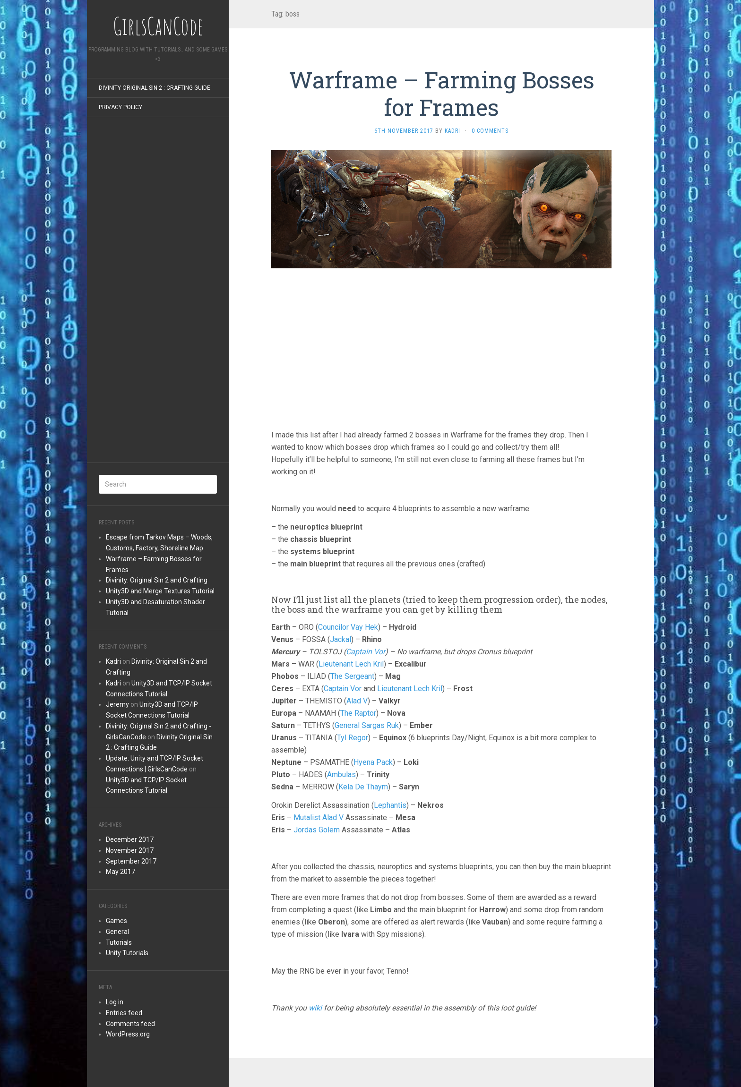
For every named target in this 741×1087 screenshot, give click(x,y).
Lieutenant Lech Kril (351, 663)
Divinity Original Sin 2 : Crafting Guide (154, 88)
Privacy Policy (120, 107)
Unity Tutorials (127, 953)
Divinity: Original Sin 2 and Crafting (156, 580)
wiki (315, 1007)
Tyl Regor (352, 737)
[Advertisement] (158, 292)
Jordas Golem (316, 829)
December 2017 (130, 839)
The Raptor (358, 713)
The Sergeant (352, 676)
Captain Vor (365, 651)
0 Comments (490, 131)
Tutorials (119, 942)
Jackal (340, 639)
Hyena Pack (373, 762)
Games (116, 920)
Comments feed (130, 1023)
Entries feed (124, 1013)
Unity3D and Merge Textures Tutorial (160, 591)
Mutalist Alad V (318, 817)
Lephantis (390, 805)
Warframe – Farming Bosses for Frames (442, 93)
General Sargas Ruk (367, 725)
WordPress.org (128, 1034)
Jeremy (117, 704)
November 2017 (130, 850)
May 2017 (120, 871)
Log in (114, 1002)
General (117, 931)
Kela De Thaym (363, 786)
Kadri (113, 661)
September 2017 (131, 861)
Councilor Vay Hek (348, 627)
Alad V (357, 700)
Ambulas (341, 774)
